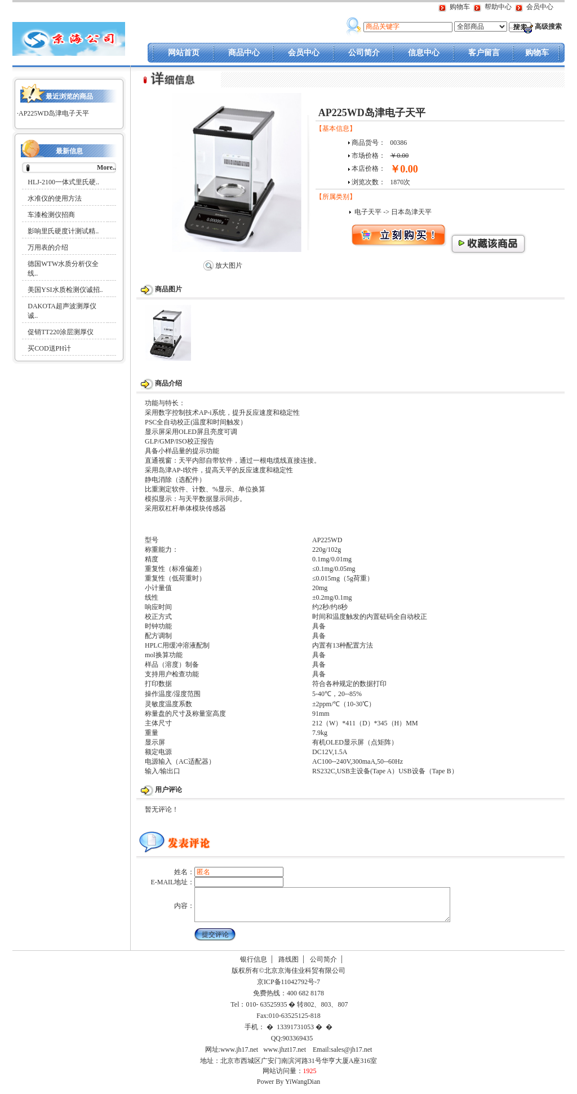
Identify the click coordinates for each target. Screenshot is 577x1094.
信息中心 (424, 52)
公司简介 (364, 52)
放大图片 (222, 265)
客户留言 (484, 52)
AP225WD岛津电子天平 (54, 113)
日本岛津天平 (411, 212)
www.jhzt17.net (284, 1056)
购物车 (460, 7)
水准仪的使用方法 (55, 198)
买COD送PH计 (49, 348)
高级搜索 (548, 26)
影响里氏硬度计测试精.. (63, 231)
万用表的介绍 (48, 247)
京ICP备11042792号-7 (287, 989)
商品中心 (244, 52)
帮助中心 (498, 7)
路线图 (288, 966)
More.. (106, 167)
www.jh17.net (239, 1056)
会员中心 (539, 7)
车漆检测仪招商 (51, 215)
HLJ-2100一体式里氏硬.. (63, 182)
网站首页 (183, 52)
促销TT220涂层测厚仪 (61, 332)
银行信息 (253, 966)
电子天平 (367, 212)
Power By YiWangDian (289, 1088)
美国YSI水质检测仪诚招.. (65, 290)
